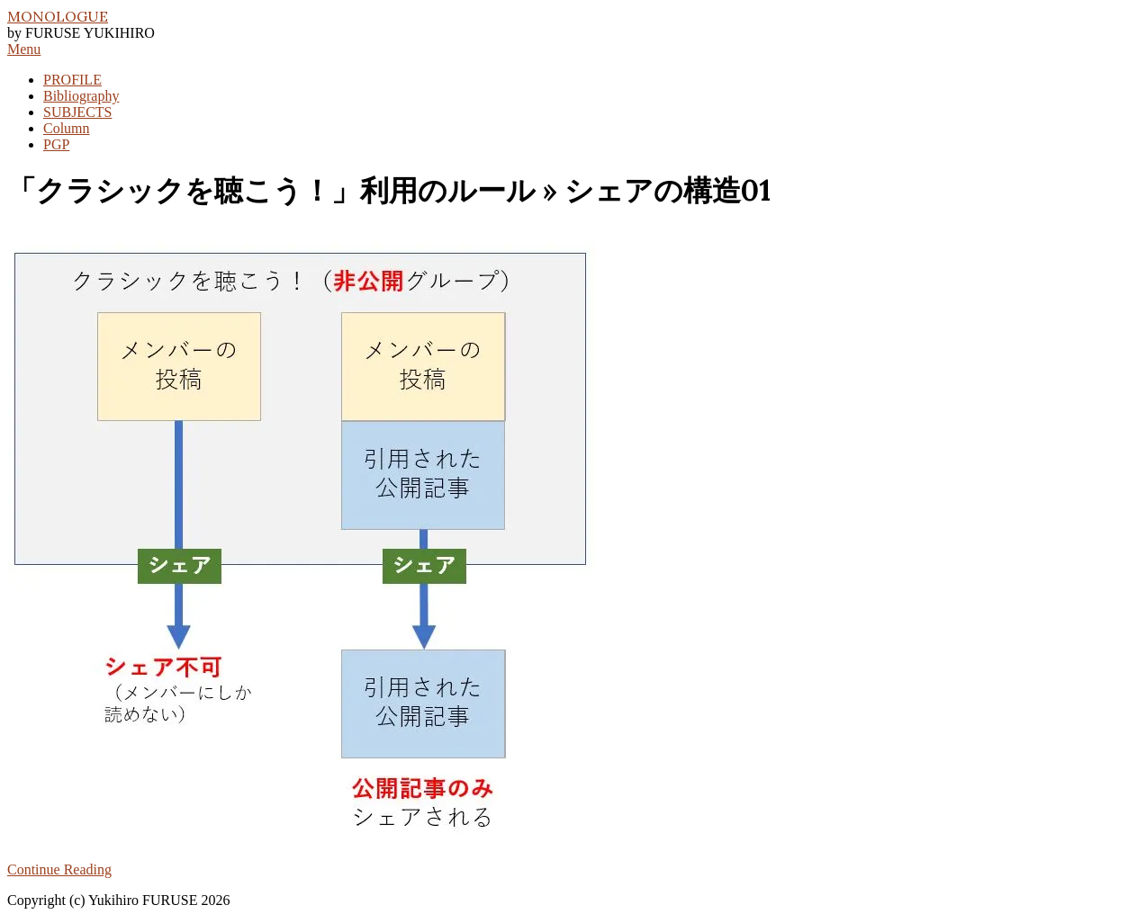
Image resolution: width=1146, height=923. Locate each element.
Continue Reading (59, 869)
